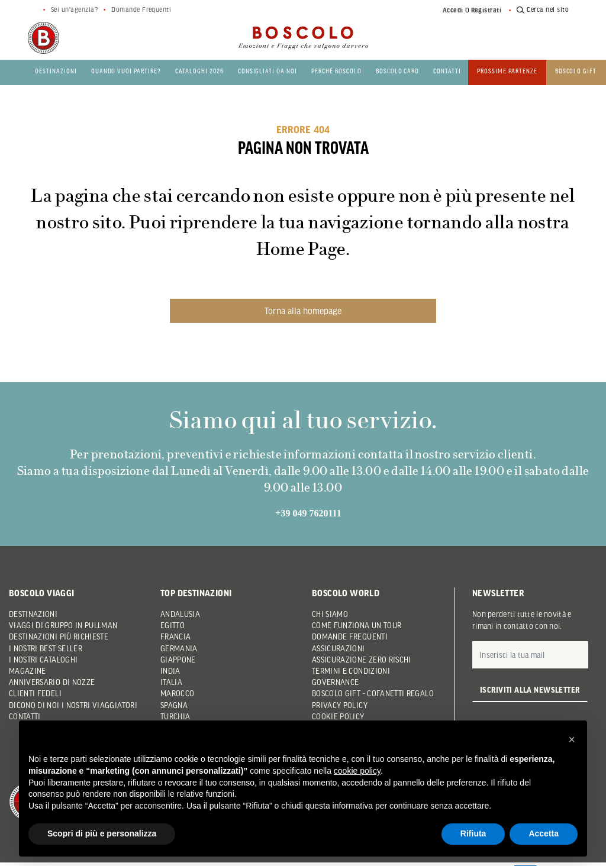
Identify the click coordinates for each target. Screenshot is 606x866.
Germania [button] (179, 648)
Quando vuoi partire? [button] (126, 71)
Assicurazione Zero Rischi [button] (361, 659)
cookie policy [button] (357, 770)
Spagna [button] (174, 705)
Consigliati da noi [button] (267, 71)
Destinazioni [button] (56, 71)
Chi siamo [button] (330, 614)
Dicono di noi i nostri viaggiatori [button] (73, 705)
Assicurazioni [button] (338, 648)
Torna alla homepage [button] (303, 310)
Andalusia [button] (180, 614)
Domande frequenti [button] (350, 636)
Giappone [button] (178, 659)
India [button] (170, 671)
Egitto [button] (172, 625)
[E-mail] (530, 654)
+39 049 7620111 (308, 513)
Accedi (453, 10)
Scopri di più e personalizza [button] (101, 833)
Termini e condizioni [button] (351, 671)
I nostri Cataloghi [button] (43, 659)
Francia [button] (175, 636)
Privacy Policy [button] (340, 705)
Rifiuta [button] (473, 833)
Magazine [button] (27, 671)
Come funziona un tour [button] (356, 625)
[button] (571, 739)
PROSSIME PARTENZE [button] (507, 71)
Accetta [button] (543, 833)
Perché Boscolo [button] (336, 71)
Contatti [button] (447, 71)
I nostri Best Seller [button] (45, 648)
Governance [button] (335, 682)
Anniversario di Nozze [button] (52, 682)
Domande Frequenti (141, 9)
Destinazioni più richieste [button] (58, 636)
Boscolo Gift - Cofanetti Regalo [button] (373, 693)
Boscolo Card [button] (398, 71)
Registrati (486, 10)
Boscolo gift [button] (576, 71)
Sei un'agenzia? (74, 9)
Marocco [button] (177, 693)
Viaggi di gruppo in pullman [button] (63, 625)
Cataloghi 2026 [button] (199, 71)
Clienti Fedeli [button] (35, 693)
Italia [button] (171, 682)
